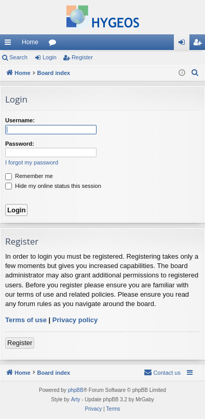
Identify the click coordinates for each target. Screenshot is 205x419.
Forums (54, 44)
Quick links (10, 44)
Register (82, 57)
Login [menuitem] (184, 44)
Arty (75, 399)
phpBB (76, 390)
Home (30, 42)
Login (50, 57)
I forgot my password (31, 162)
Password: (19, 144)
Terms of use (26, 320)
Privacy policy (75, 320)
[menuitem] (195, 73)
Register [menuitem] (199, 44)
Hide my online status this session (53, 186)
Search (18, 57)
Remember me (29, 176)
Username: (20, 120)
